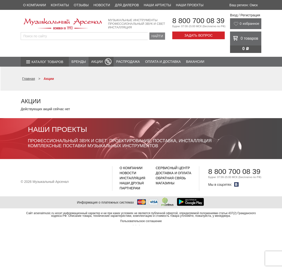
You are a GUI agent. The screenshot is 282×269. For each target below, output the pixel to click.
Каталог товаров (47, 62)
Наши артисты (157, 5)
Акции (97, 62)
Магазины (165, 183)
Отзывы (81, 5)
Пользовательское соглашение (141, 221)
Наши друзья (132, 183)
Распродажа (128, 62)
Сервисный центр (173, 168)
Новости (101, 5)
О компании (34, 5)
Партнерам (130, 188)
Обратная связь (171, 178)
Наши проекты (190, 5)
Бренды (78, 62)
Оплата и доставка (163, 62)
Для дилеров (127, 5)
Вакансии (195, 62)
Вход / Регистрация (245, 15)
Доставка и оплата (173, 173)
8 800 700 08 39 (198, 21)
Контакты (60, 5)
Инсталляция (132, 178)
